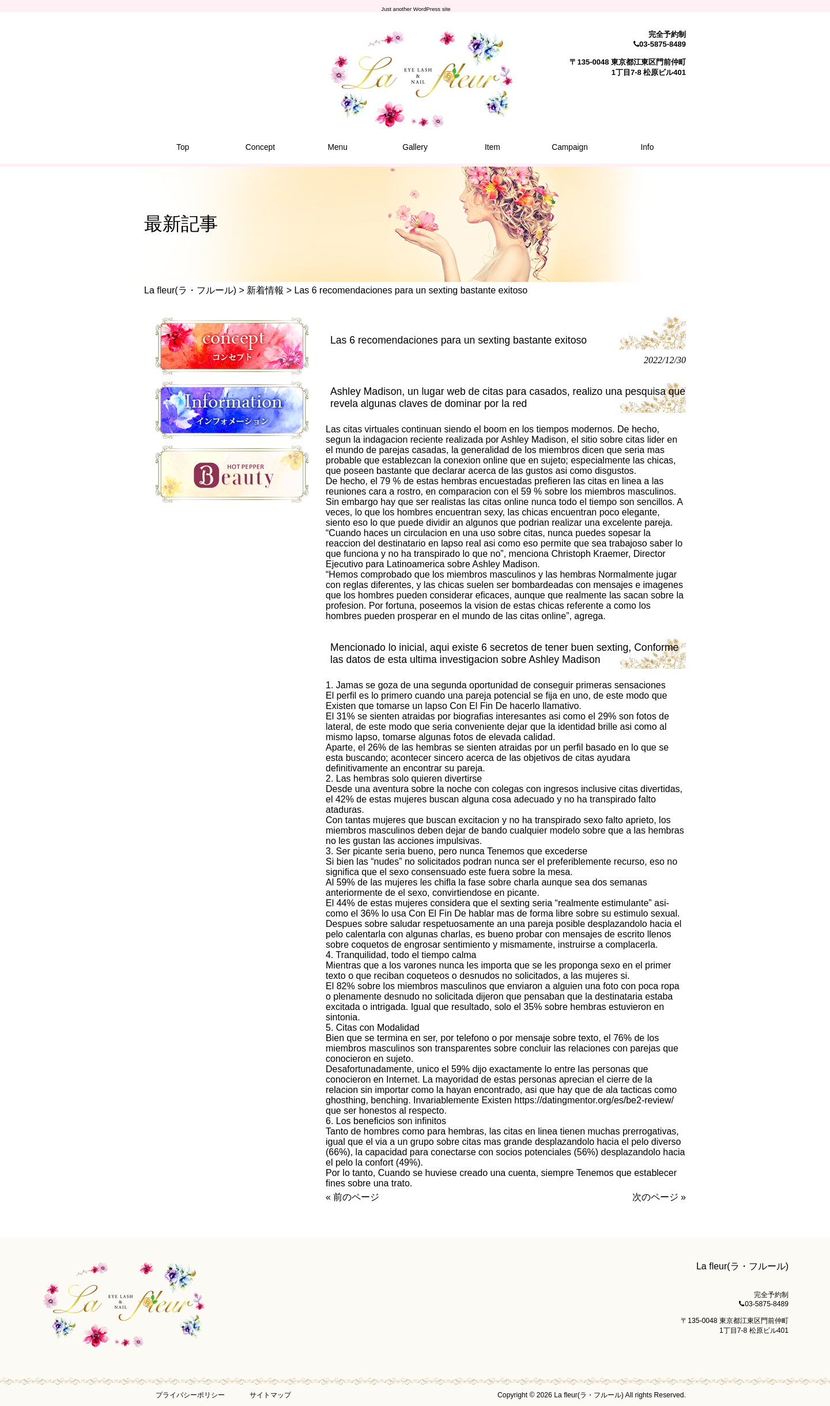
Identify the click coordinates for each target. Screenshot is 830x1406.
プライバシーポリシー (190, 1395)
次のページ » (659, 1197)
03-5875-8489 (662, 44)
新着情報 (265, 290)
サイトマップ (270, 1395)
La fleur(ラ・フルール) (190, 290)
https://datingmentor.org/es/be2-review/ (594, 1100)
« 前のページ (352, 1197)
